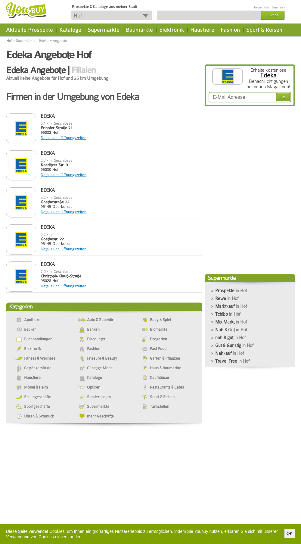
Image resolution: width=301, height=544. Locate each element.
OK (290, 533)
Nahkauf (229, 353)
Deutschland (261, 7)
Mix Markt (231, 322)
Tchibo (227, 314)
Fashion (230, 30)
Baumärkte (139, 30)
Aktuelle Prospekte (29, 30)
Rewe (226, 298)
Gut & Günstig (234, 345)
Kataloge (70, 30)
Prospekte (231, 290)
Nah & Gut (231, 329)
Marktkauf (231, 306)
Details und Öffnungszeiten (63, 138)
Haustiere (202, 30)
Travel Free (232, 361)
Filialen (83, 70)
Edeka (43, 41)
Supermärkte (103, 30)
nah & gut (230, 337)
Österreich (278, 7)
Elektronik (171, 30)
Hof (9, 41)
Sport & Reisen (264, 30)
